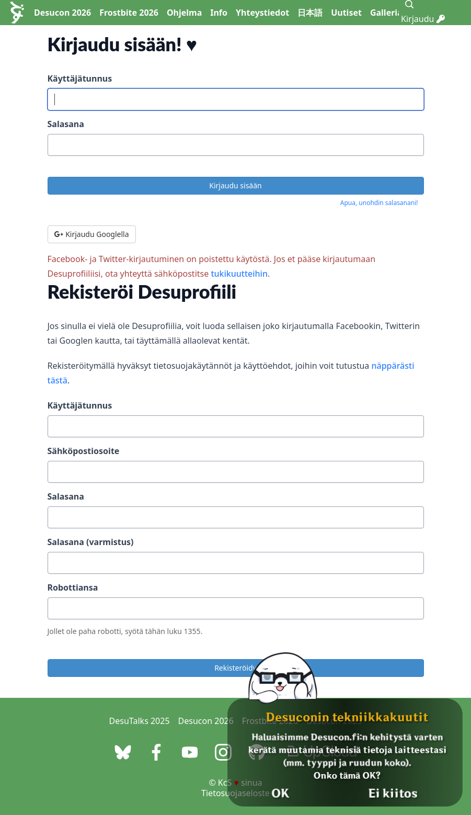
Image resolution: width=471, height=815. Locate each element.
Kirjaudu (423, 19)
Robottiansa (73, 587)
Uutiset (346, 12)
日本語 (310, 12)
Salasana (66, 124)
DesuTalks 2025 (139, 721)
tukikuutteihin (239, 273)
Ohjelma (184, 12)
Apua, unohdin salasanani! (379, 202)
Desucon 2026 (62, 12)
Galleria (386, 12)
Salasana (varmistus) (91, 542)
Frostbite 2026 (128, 12)
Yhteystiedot (262, 12)
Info (218, 12)
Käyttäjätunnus (80, 78)
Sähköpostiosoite (84, 451)
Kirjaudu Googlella (91, 234)
